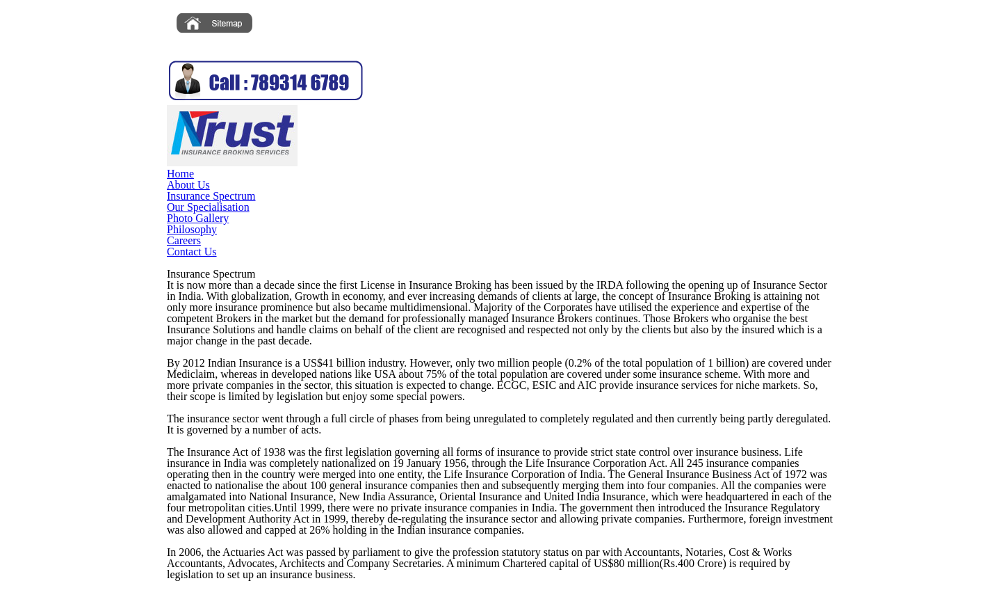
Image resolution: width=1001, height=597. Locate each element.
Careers (184, 240)
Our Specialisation (208, 207)
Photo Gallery (198, 218)
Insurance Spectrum (211, 196)
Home (180, 174)
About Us (188, 185)
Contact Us (192, 251)
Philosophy (192, 229)
